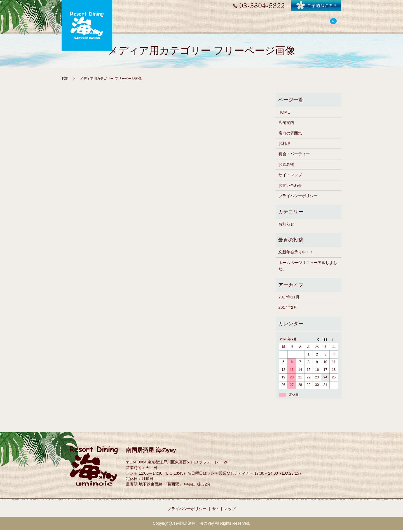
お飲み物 (286, 164)
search (333, 22)
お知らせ (286, 224)
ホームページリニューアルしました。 (307, 265)
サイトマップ (290, 175)
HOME (284, 112)
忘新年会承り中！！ (296, 252)
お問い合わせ (290, 185)
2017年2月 (287, 307)
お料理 (284, 143)
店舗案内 (286, 122)
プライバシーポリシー (298, 196)
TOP (65, 79)
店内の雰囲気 (290, 133)
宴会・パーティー (294, 154)
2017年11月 (288, 297)
